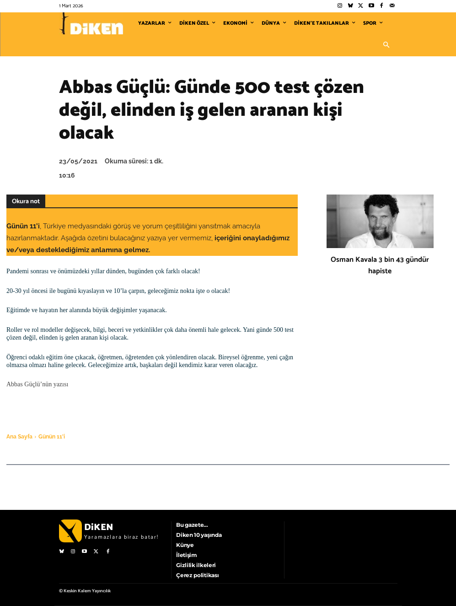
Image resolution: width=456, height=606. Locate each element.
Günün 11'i (51, 436)
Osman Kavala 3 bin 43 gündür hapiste (380, 265)
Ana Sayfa (19, 436)
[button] (386, 45)
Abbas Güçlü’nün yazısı (37, 384)
